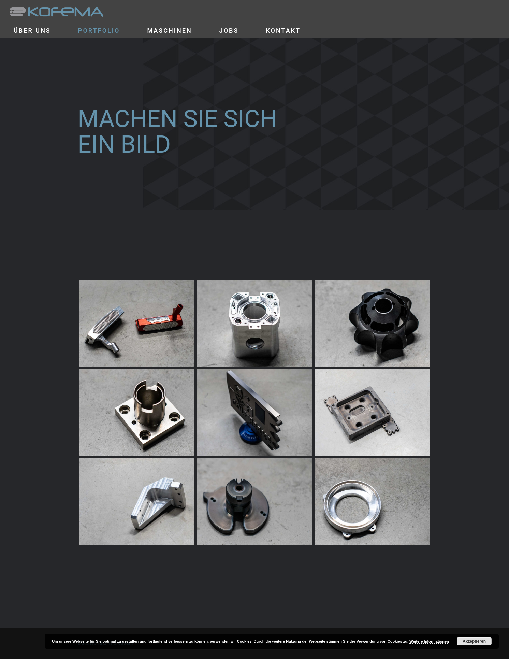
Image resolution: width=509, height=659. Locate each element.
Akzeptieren (474, 641)
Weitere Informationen (429, 641)
